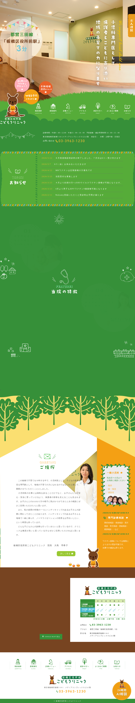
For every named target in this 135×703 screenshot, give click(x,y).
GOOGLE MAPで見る (51, 636)
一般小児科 (113, 472)
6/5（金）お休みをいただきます (64, 164)
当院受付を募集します (60, 176)
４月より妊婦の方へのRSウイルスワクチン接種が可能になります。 (82, 183)
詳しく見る (65, 554)
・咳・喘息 (111, 489)
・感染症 (110, 492)
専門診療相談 (116, 517)
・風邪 (109, 485)
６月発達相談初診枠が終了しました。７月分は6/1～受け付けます (81, 158)
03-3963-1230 (72, 140)
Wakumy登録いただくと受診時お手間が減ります (73, 195)
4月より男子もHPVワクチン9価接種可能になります (74, 189)
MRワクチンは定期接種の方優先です (67, 170)
